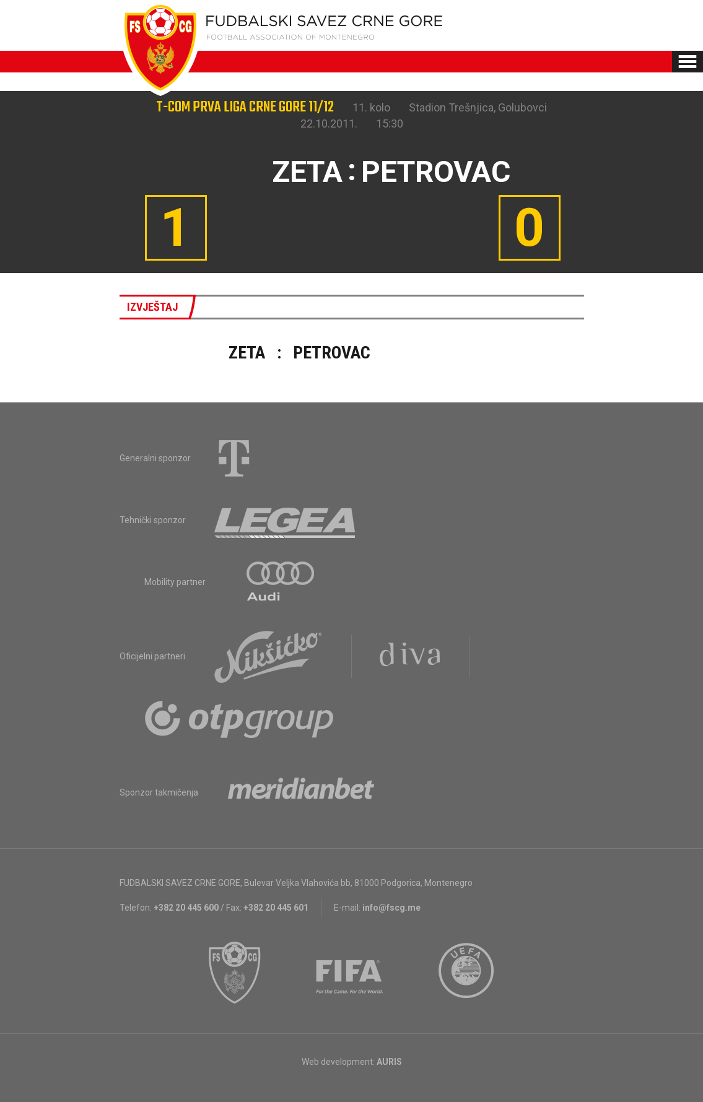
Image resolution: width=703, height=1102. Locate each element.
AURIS (389, 1062)
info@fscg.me (391, 908)
